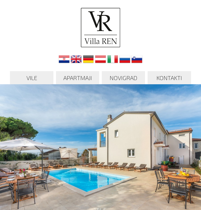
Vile (31, 77)
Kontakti (169, 77)
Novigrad (123, 77)
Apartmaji (77, 77)
